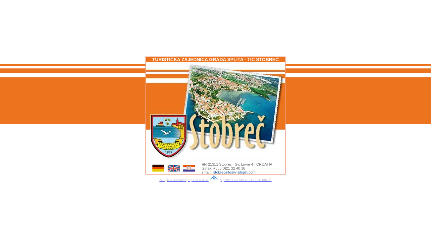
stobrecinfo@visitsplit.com (234, 172)
